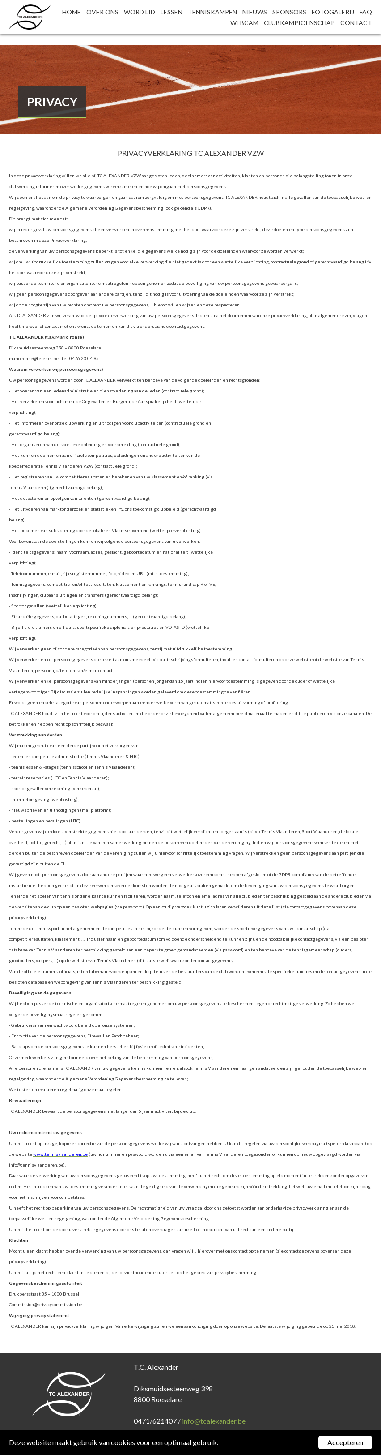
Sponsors (289, 12)
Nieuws (254, 12)
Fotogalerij (333, 12)
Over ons (102, 12)
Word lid (139, 12)
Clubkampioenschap (299, 22)
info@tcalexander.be (214, 1420)
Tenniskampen (212, 12)
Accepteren (345, 1442)
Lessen (171, 12)
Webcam (244, 22)
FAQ (366, 12)
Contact (356, 22)
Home (71, 12)
